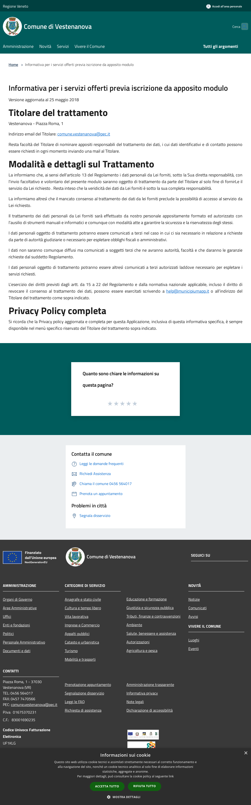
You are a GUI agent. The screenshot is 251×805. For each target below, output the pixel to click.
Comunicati (197, 608)
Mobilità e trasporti (80, 659)
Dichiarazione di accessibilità (149, 710)
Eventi (193, 648)
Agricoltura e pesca (141, 650)
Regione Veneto (15, 6)
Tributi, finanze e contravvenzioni (153, 616)
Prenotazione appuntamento (88, 684)
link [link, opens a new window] (171, 776)
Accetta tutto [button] (107, 786)
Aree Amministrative (20, 608)
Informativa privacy (142, 693)
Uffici (7, 616)
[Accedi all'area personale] (224, 6)
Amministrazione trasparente (150, 684)
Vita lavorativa (76, 616)
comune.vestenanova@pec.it (83, 134)
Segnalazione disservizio (84, 693)
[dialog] (125, 776)
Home (13, 64)
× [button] (245, 753)
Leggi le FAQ (75, 702)
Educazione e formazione (146, 599)
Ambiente (134, 625)
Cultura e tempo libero (83, 608)
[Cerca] (242, 26)
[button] (125, 797)
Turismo (71, 651)
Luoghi (193, 640)
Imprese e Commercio (82, 625)
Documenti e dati (16, 651)
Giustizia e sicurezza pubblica (150, 607)
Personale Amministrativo (24, 642)
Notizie (194, 599)
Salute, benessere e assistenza (151, 633)
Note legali (135, 702)
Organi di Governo (17, 599)
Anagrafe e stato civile (83, 599)
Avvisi (193, 616)
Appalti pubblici (77, 633)
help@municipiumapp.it (187, 291)
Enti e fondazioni (16, 625)
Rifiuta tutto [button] (144, 786)
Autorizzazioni (138, 642)
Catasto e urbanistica (82, 642)
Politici (8, 633)
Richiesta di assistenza (83, 710)
